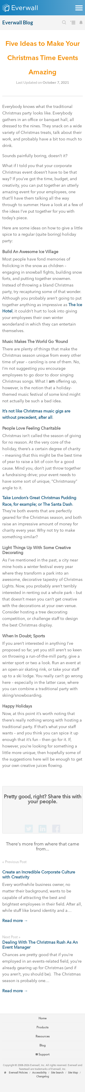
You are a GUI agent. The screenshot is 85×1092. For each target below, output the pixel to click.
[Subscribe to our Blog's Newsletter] (81, 23)
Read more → (15, 920)
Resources (43, 1036)
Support (42, 1054)
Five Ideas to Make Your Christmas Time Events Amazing (42, 57)
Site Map (73, 1072)
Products (42, 1027)
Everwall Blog (17, 22)
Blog (42, 1045)
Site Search (57, 1072)
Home (42, 1018)
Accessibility (39, 1072)
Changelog (42, 1076)
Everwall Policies (18, 1072)
